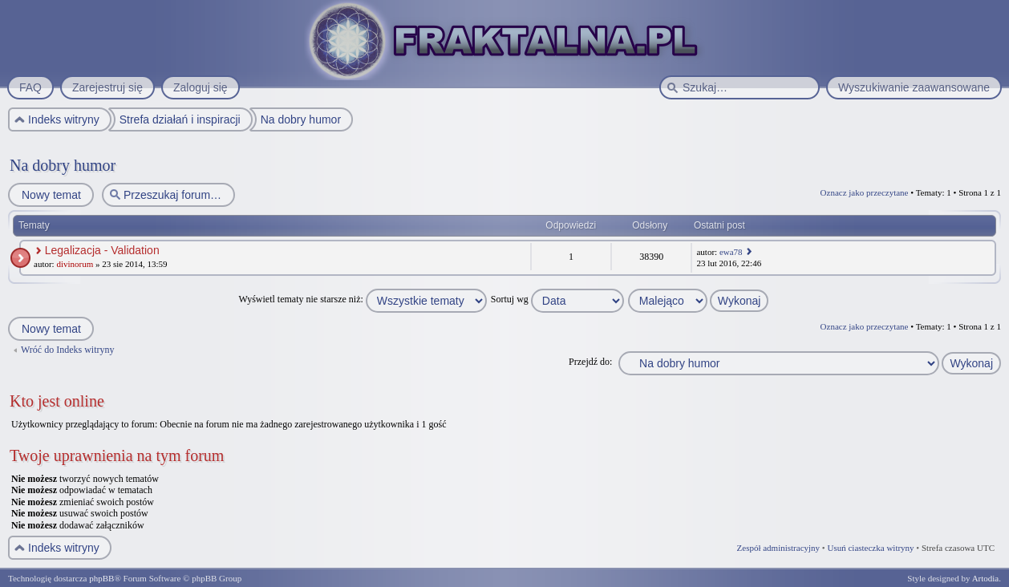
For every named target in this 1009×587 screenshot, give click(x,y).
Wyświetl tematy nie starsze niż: (363, 299)
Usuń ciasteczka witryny (870, 548)
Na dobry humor (62, 165)
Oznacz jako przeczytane (865, 192)
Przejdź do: (590, 361)
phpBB (101, 578)
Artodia (985, 578)
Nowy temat (50, 195)
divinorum (74, 264)
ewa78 (731, 252)
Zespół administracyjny (779, 548)
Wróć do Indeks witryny (68, 349)
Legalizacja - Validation (102, 250)
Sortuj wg (557, 299)
